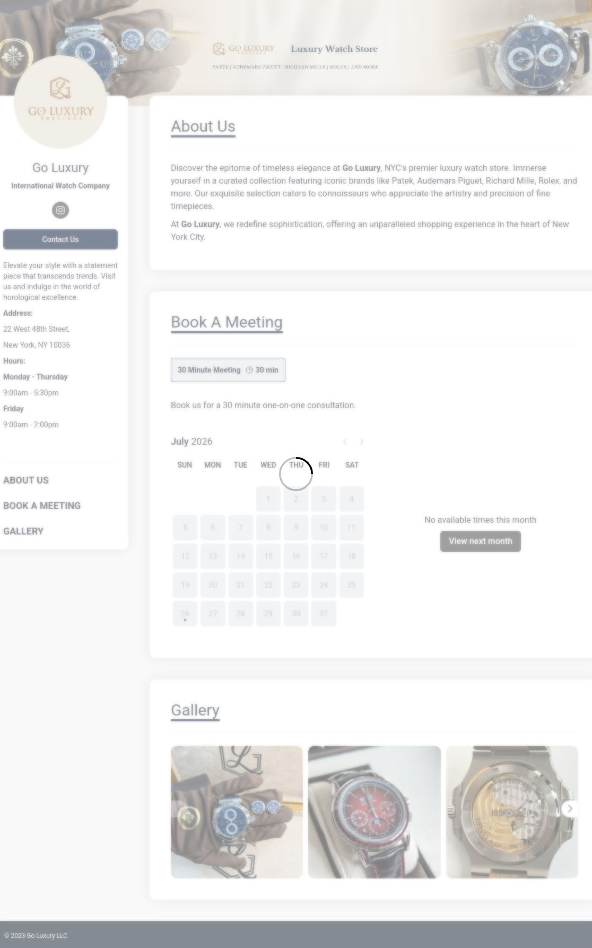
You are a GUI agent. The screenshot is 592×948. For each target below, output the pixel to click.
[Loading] (296, 474)
